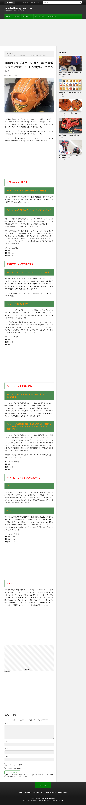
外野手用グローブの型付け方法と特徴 (69, 135)
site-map (16, 16)
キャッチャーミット (66, 115)
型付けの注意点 (39, 16)
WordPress (59, 800)
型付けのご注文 (26, 16)
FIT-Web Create (43, 800)
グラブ (15, 75)
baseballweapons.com (18, 8)
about (8, 16)
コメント (7, 723)
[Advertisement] (43, 32)
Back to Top (43, 785)
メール (6, 749)
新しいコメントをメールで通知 (13, 765)
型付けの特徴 (52, 16)
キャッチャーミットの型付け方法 (68, 113)
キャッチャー (64, 159)
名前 (6, 741)
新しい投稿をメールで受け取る (13, 768)
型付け (62, 137)
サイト (6, 756)
